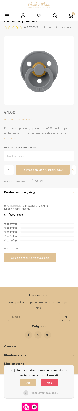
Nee (49, 382)
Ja (28, 382)
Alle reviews (13, 248)
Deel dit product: (16, 181)
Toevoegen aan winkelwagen (43, 169)
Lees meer (10, 138)
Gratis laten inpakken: (21, 147)
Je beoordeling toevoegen (57, 27)
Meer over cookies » (44, 392)
